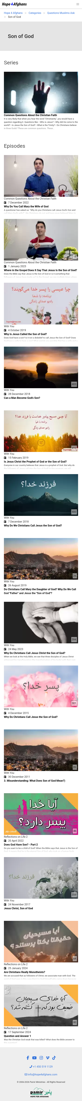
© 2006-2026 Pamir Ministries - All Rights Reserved (41, 1082)
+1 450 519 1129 (41, 1066)
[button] (78, 4)
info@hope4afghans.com (41, 1074)
